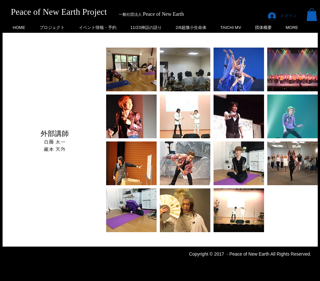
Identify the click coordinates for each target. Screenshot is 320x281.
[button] (311, 14)
